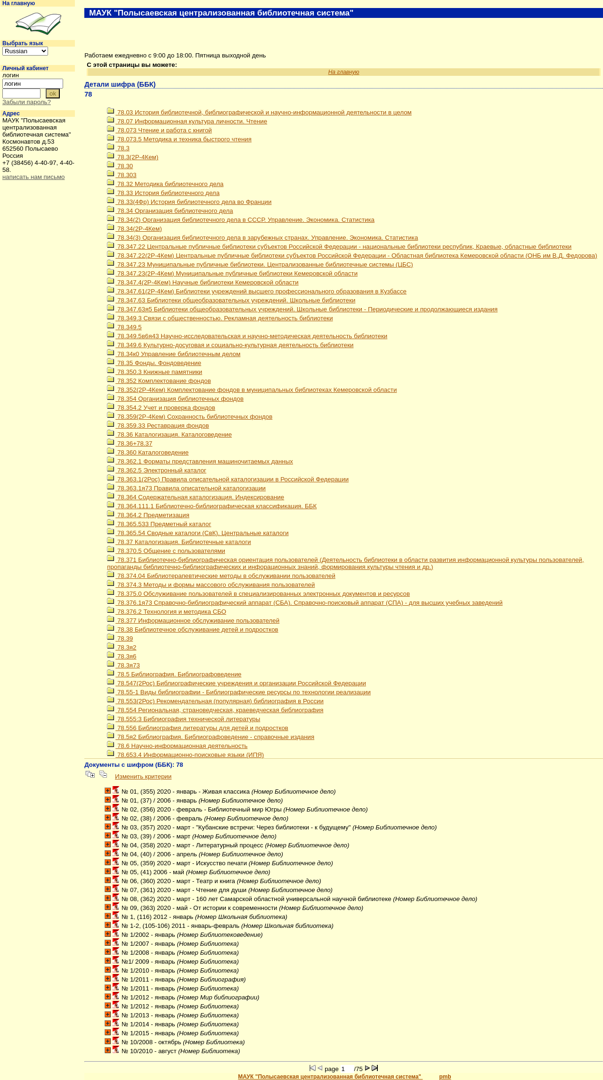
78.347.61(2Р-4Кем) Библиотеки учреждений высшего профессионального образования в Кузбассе (257, 291)
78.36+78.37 (129, 443)
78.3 (118, 148)
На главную (18, 3)
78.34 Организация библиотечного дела (170, 210)
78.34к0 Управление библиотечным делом (173, 353)
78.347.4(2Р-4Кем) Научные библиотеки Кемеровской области (203, 282)
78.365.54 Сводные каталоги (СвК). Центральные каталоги (198, 532)
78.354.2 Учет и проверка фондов (161, 407)
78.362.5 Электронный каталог (156, 470)
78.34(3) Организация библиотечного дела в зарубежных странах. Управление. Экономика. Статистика (262, 237)
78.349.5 (124, 327)
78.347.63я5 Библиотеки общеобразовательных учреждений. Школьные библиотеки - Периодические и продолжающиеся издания (302, 309)
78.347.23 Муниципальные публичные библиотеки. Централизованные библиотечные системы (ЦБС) (260, 264)
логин (10, 75)
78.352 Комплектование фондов (159, 380)
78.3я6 (121, 656)
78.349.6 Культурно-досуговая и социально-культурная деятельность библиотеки (230, 345)
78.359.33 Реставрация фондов (158, 425)
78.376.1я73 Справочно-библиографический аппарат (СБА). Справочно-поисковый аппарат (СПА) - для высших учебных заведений (305, 602)
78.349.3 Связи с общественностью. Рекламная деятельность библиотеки (220, 318)
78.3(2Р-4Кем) (132, 157)
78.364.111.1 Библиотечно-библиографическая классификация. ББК (212, 506)
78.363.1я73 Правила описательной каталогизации (186, 488)
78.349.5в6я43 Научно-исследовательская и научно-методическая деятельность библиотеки (247, 336)
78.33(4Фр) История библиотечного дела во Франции (189, 201)
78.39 (120, 638)
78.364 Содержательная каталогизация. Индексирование (195, 497)
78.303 (121, 175)
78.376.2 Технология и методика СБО (166, 611)
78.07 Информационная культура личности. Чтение (187, 121)
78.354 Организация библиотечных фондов (175, 398)
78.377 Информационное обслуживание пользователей (193, 620)
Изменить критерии (143, 776)
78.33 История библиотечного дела (163, 192)
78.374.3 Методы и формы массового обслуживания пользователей (211, 584)
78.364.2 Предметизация (148, 515)
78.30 (120, 166)
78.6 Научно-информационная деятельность (177, 745)
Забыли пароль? (26, 102)
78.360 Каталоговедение (147, 452)
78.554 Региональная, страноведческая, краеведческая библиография (215, 710)
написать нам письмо (33, 176)
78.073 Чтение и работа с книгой (159, 130)
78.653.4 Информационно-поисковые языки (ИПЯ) (185, 754)
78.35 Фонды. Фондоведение (154, 362)
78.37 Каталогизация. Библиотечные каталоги (179, 541)
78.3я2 (121, 647)
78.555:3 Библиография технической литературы (183, 719)
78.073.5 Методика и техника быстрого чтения (179, 139)
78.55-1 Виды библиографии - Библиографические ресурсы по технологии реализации (239, 692)
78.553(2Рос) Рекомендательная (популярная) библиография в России (215, 701)
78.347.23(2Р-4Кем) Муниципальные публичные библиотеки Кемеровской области (232, 273)
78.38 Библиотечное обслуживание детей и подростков (192, 629)
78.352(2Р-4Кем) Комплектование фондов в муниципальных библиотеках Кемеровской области (252, 389)
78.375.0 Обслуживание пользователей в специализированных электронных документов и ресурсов (258, 593)
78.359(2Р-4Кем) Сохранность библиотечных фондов (189, 416)
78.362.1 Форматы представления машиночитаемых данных (200, 461)
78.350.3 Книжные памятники (154, 371)
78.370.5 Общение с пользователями (166, 550)
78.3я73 (123, 665)
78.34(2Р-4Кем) (134, 228)
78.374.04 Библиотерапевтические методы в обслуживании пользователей (221, 575)
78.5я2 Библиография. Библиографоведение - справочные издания (210, 736)
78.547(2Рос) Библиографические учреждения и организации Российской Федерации (236, 683)
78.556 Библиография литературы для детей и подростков (197, 727)
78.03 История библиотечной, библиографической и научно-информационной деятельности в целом (259, 112)
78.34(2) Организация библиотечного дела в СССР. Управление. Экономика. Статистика (241, 219)
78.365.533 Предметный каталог (159, 524)
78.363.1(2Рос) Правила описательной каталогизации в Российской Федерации (228, 479)
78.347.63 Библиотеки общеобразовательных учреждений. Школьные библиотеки (231, 300)
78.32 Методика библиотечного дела (165, 183)
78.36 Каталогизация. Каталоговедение (169, 434)
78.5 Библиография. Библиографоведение (174, 674)
